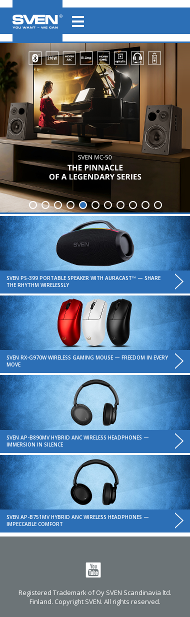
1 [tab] (33, 205)
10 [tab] (146, 205)
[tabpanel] (95, 127)
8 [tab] (120, 205)
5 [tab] (83, 205)
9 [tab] (133, 205)
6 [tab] (96, 205)
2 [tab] (46, 205)
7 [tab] (108, 205)
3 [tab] (58, 205)
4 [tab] (70, 205)
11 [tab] (158, 205)
